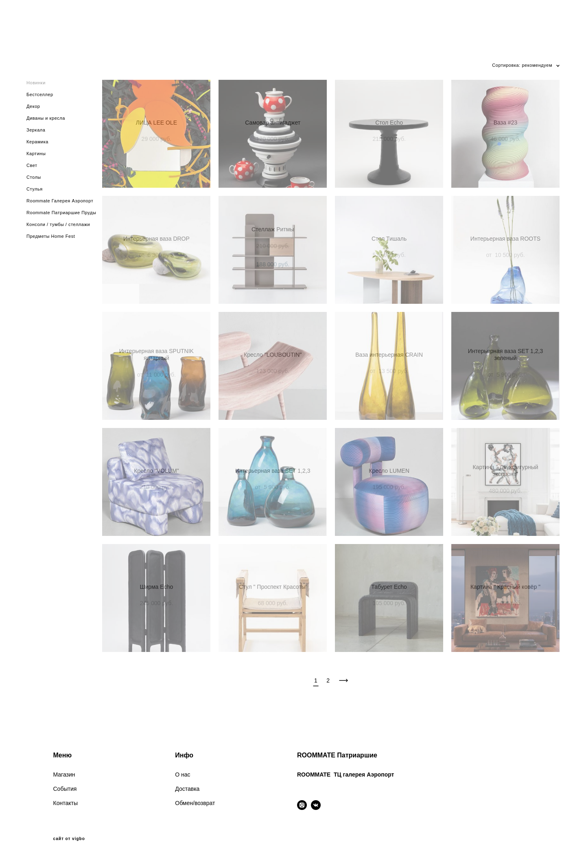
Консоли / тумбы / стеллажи (58, 224)
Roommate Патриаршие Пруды (61, 212)
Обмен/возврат (195, 803)
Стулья (34, 189)
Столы (33, 177)
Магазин (64, 774)
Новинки (36, 82)
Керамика (37, 141)
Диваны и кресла (45, 118)
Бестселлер (39, 94)
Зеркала (35, 129)
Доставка (187, 789)
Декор (33, 106)
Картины (36, 153)
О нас (182, 774)
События (65, 789)
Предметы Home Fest (50, 236)
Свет (31, 165)
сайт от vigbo (69, 839)
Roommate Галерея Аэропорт (59, 200)
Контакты (65, 803)
